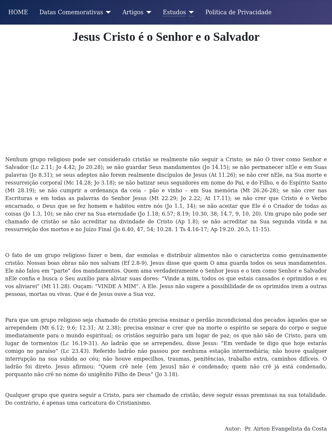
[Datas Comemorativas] (107, 12)
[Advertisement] (166, 105)
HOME (18, 12)
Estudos (174, 12)
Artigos (133, 12)
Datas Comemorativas (71, 12)
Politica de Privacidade (239, 12)
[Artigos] (147, 12)
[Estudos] (190, 12)
